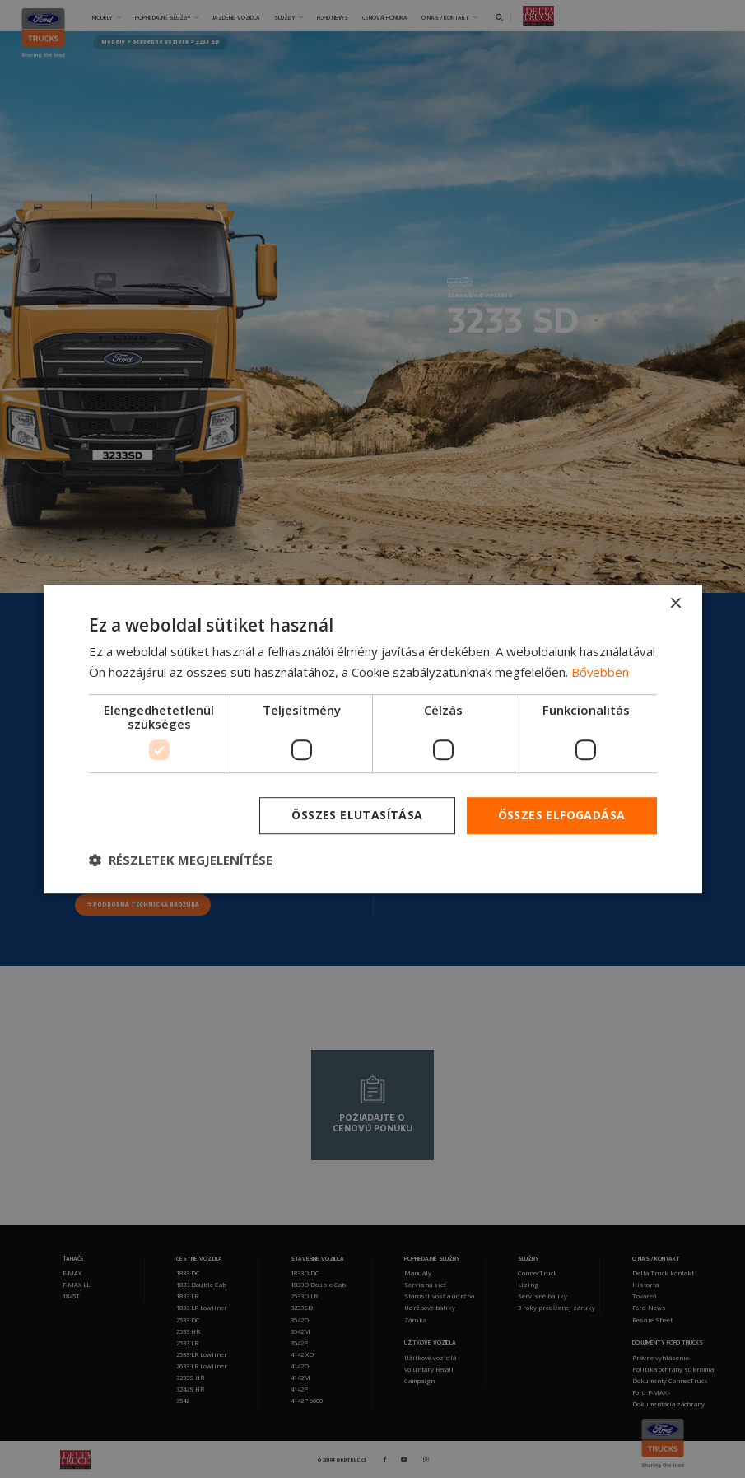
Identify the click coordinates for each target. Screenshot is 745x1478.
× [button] (675, 604)
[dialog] (373, 739)
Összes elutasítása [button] (356, 815)
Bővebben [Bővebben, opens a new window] (600, 672)
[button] (180, 860)
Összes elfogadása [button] (562, 815)
